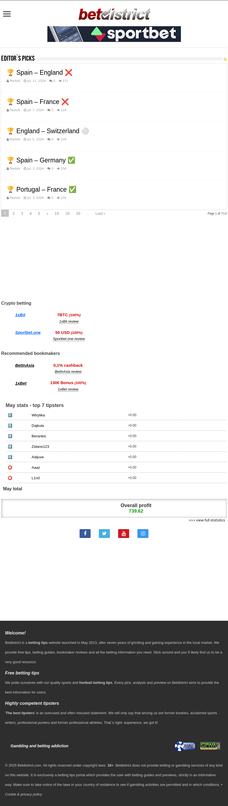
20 (67, 213)
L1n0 (36, 478)
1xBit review (68, 321)
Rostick (15, 81)
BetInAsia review (68, 371)
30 (78, 213)
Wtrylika (38, 415)
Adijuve (38, 457)
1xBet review (68, 389)
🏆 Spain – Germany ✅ (41, 160)
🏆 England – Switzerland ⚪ (48, 131)
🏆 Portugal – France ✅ (42, 189)
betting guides (43, 652)
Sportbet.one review (69, 339)
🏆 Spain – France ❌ (38, 101)
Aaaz (36, 467)
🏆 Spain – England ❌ (40, 72)
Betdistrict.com (29, 765)
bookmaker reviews (72, 652)
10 (57, 213)
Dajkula (38, 426)
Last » (100, 213)
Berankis (39, 436)
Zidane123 (40, 446)
